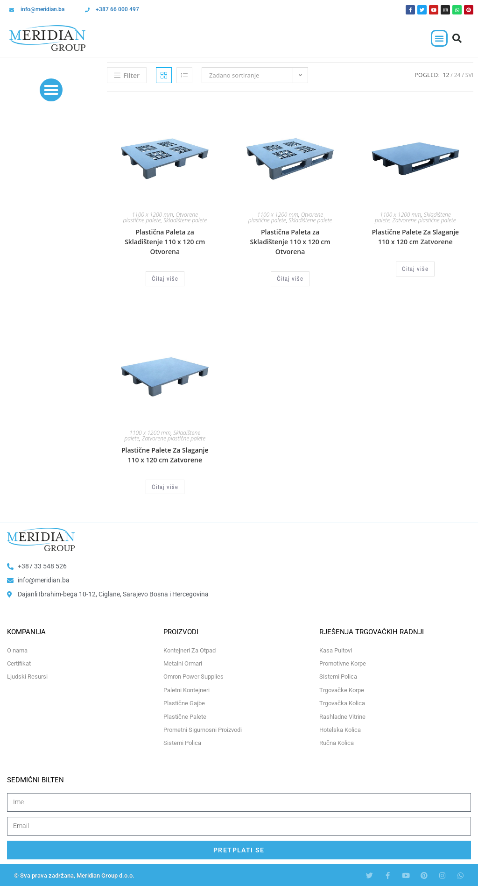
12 (446, 75)
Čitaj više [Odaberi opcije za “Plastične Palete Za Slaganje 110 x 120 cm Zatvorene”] (415, 268)
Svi (469, 75)
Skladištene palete (185, 220)
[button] (439, 38)
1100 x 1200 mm (152, 215)
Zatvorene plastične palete (424, 220)
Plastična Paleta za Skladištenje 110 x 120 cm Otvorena (165, 241)
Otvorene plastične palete (160, 217)
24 (457, 75)
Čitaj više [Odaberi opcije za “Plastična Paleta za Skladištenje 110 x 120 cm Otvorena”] (165, 278)
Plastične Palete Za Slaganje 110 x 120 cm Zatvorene (415, 236)
